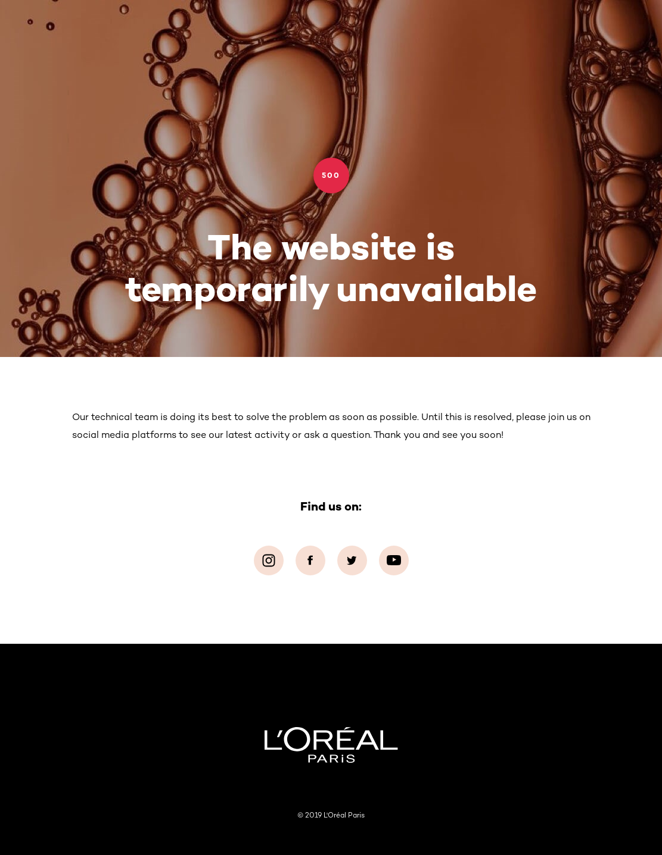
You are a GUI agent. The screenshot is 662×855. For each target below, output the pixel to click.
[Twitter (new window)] (352, 560)
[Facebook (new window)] (310, 560)
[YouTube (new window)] (394, 560)
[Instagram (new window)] (269, 560)
